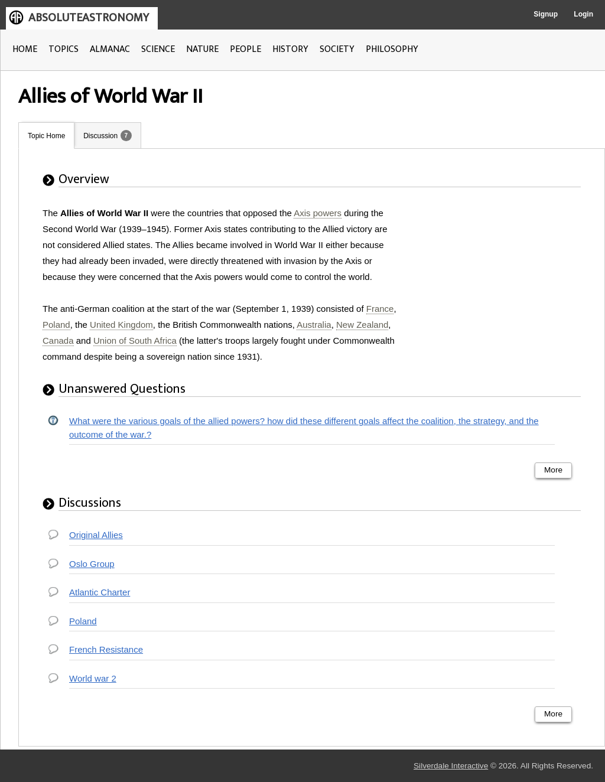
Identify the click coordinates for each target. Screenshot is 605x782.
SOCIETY (337, 49)
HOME (24, 49)
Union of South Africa (135, 340)
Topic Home (46, 136)
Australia (314, 325)
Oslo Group (92, 564)
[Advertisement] (498, 279)
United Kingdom (121, 325)
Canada (58, 340)
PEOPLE (245, 49)
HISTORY (290, 49)
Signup (546, 14)
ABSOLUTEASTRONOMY (88, 18)
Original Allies (96, 535)
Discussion (100, 136)
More (553, 469)
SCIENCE (158, 49)
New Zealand (362, 325)
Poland (56, 325)
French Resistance (106, 649)
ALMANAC (110, 49)
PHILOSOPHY (392, 49)
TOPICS (63, 49)
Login (583, 14)
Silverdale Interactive (451, 765)
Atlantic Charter (99, 592)
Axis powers (317, 213)
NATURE (202, 49)
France (380, 309)
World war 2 (92, 678)
